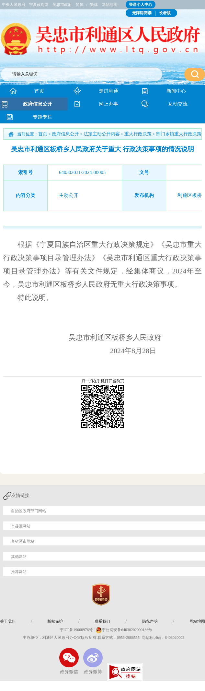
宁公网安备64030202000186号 (127, 630)
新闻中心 (176, 91)
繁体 (94, 4)
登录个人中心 (140, 4)
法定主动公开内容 (102, 134)
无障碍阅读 (142, 13)
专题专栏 (42, 117)
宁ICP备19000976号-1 (74, 630)
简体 (80, 4)
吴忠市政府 (62, 4)
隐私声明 (150, 621)
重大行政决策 (138, 134)
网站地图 (109, 4)
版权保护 (55, 621)
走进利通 (108, 91)
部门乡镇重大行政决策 (178, 134)
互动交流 (178, 104)
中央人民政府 (13, 4)
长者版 (165, 13)
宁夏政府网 (39, 4)
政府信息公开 (37, 104)
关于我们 (8, 621)
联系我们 (102, 621)
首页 (39, 91)
